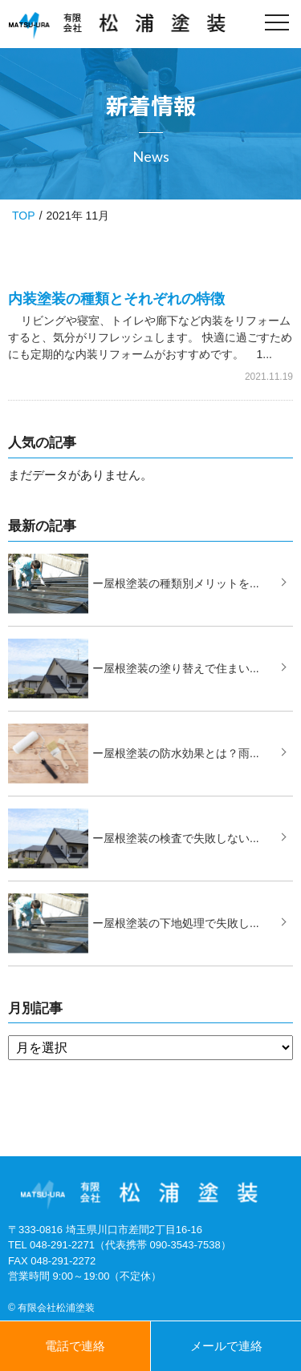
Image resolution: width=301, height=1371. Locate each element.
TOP (23, 215)
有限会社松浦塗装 (56, 1307)
